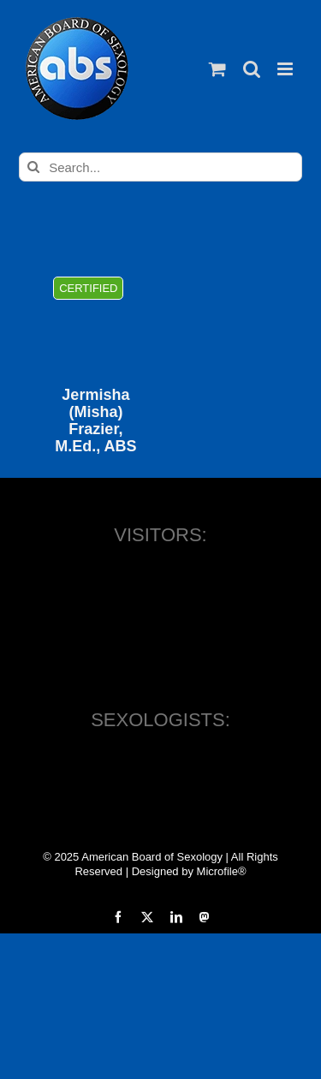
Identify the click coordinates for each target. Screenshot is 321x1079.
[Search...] (160, 167)
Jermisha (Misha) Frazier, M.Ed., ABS (95, 420)
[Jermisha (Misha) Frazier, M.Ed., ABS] (95, 314)
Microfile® (222, 871)
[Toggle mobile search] (251, 69)
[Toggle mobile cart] (217, 69)
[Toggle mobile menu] (286, 69)
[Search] (33, 167)
